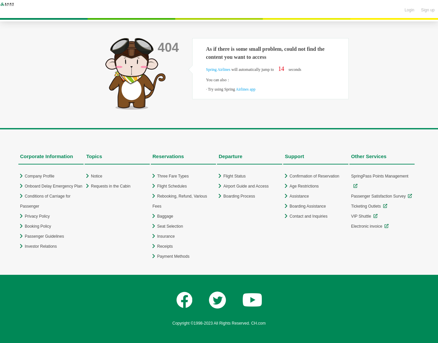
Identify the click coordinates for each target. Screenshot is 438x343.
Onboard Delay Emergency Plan (53, 186)
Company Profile (39, 176)
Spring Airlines (218, 69)
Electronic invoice (366, 226)
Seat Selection (170, 226)
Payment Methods (173, 256)
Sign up (428, 10)
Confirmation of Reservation (314, 176)
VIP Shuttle (361, 216)
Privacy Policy (37, 216)
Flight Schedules (172, 186)
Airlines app (245, 89)
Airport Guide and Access (245, 186)
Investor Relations (41, 246)
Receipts (165, 246)
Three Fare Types (173, 176)
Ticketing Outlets (366, 206)
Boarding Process (239, 196)
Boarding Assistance (308, 206)
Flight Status (234, 176)
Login (409, 10)
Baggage (165, 216)
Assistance (299, 196)
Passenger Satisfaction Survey (378, 196)
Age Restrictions (304, 186)
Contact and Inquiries (308, 216)
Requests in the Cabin (110, 186)
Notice (96, 176)
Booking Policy (38, 226)
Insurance (166, 236)
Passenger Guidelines (44, 236)
